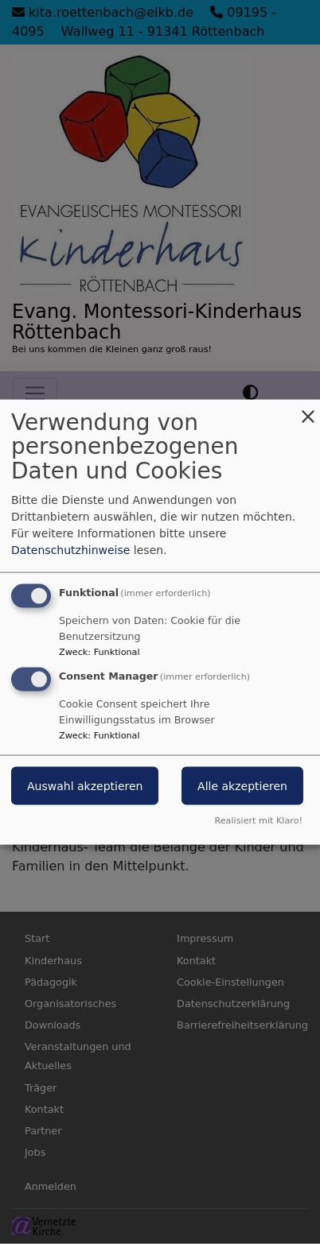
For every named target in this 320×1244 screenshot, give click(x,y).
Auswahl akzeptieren (84, 786)
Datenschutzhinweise (70, 549)
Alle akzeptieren (242, 786)
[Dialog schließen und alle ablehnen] (308, 409)
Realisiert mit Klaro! (258, 821)
